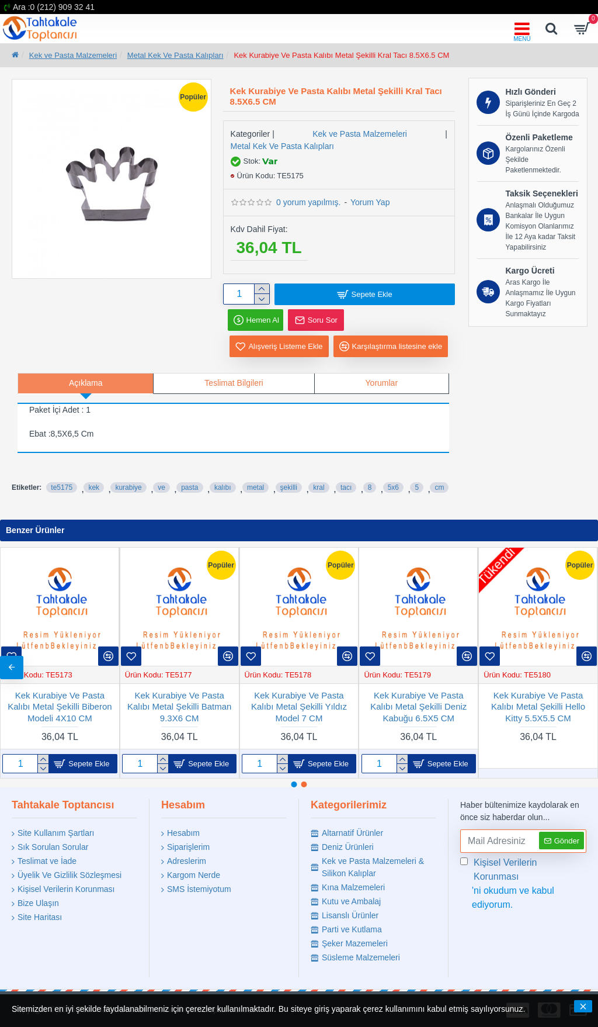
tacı (346, 487)
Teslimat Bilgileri (233, 383)
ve (161, 487)
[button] (586, 667)
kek (93, 487)
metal (255, 487)
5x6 (393, 487)
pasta (189, 487)
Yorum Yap (370, 202)
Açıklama (86, 383)
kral (318, 487)
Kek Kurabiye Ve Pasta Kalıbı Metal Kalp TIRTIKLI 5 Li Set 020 (60, 706)
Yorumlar (382, 383)
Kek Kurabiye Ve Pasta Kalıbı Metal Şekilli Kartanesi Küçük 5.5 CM (418, 706)
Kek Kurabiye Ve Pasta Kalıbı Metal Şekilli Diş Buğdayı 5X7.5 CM (538, 706)
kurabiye (128, 487)
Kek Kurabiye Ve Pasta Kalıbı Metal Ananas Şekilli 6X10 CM (179, 706)
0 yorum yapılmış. (308, 202)
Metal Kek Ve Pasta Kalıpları (175, 55)
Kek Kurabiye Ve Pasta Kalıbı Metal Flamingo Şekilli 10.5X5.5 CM (298, 706)
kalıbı (222, 487)
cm (439, 487)
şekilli (288, 487)
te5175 (61, 487)
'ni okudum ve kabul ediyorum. (523, 883)
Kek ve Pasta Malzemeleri (73, 55)
